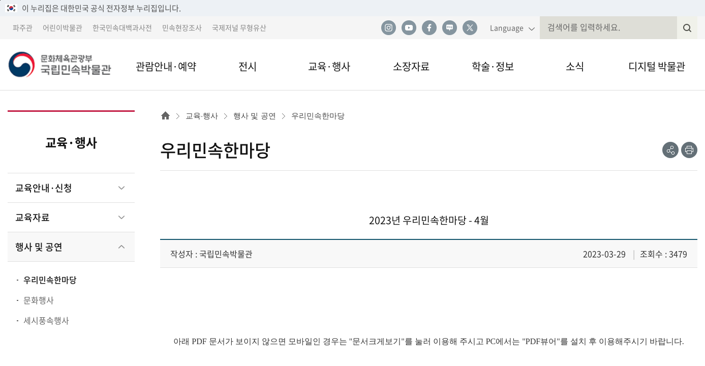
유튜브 (408, 28)
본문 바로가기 (0, 0)
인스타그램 (388, 28)
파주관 (23, 27)
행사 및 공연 (39, 247)
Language (507, 27)
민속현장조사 (182, 27)
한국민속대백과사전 (122, 27)
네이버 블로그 (449, 28)
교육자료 (32, 217)
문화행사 (38, 300)
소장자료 (411, 66)
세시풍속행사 (46, 320)
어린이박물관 (62, 27)
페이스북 (429, 28)
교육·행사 (329, 66)
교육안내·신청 (43, 188)
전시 (247, 66)
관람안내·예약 (166, 66)
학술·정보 (493, 66)
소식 (575, 66)
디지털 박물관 (656, 66)
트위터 (469, 28)
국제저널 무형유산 (239, 27)
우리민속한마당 (50, 279)
